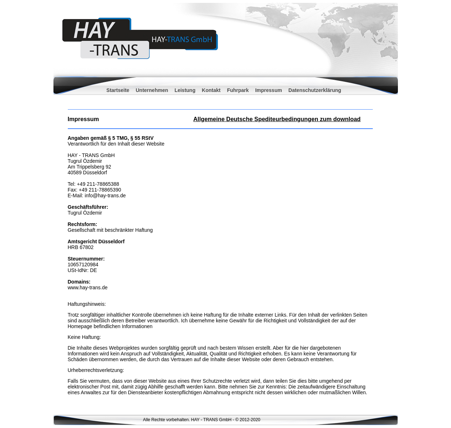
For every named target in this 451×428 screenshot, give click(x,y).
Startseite (118, 90)
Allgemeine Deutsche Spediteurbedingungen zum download (277, 119)
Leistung (184, 90)
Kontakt (211, 90)
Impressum (268, 90)
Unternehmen (152, 90)
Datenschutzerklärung (314, 90)
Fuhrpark (238, 90)
